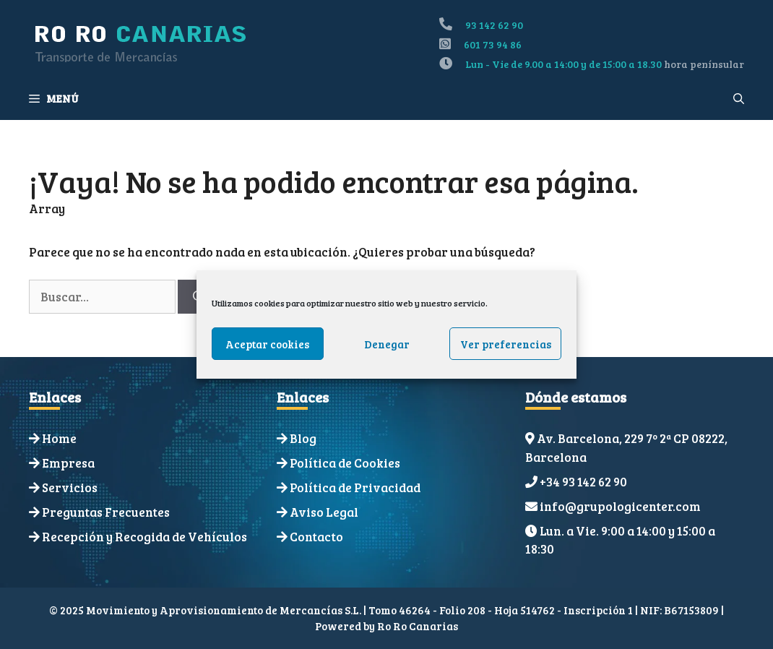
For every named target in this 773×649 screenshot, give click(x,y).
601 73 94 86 (493, 44)
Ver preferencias (505, 344)
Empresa (68, 463)
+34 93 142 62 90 (583, 481)
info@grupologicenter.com (620, 506)
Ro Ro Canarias (417, 626)
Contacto (316, 536)
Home (59, 438)
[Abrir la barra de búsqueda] (739, 98)
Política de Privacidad (355, 487)
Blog (303, 438)
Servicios (70, 487)
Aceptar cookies (267, 344)
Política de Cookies (345, 463)
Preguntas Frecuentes (106, 512)
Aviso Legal (324, 512)
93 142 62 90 (494, 25)
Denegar (387, 344)
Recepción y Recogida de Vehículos (144, 536)
